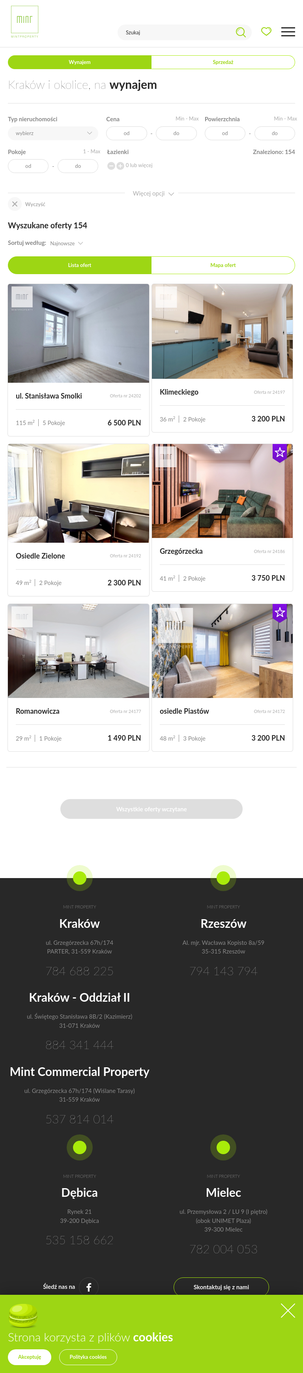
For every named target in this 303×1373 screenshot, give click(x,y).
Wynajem (79, 62)
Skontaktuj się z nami (221, 1286)
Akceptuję (29, 1357)
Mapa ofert (223, 265)
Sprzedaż (223, 62)
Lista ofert (80, 265)
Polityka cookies (88, 1357)
